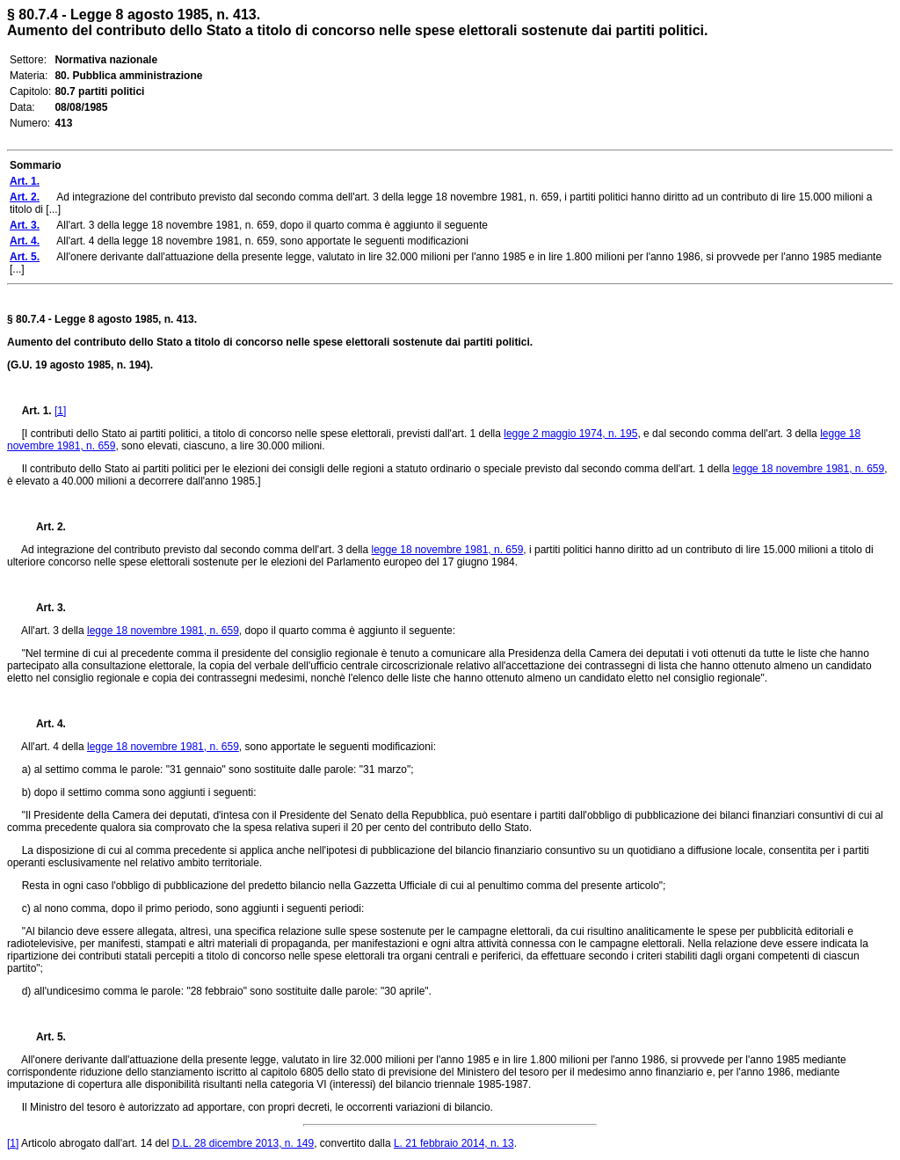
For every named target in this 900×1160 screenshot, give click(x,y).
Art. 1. (37, 411)
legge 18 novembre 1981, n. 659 (808, 469)
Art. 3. (44, 608)
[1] (60, 411)
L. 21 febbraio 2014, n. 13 (454, 1143)
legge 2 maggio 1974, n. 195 (570, 433)
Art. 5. (44, 1037)
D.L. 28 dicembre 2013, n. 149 (243, 1143)
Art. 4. (44, 724)
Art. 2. (44, 527)
